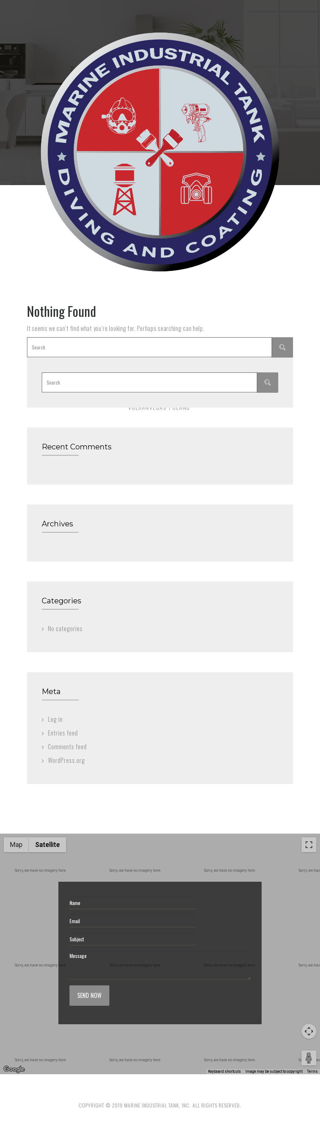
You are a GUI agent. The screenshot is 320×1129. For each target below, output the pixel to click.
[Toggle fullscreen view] (309, 844)
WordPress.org (66, 760)
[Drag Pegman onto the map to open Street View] (309, 1058)
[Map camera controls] (309, 1031)
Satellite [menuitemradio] (47, 844)
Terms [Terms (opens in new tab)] (312, 1071)
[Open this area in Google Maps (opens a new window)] (14, 1069)
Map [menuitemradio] (16, 844)
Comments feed (67, 746)
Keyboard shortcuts (224, 1071)
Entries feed (63, 732)
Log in (55, 719)
